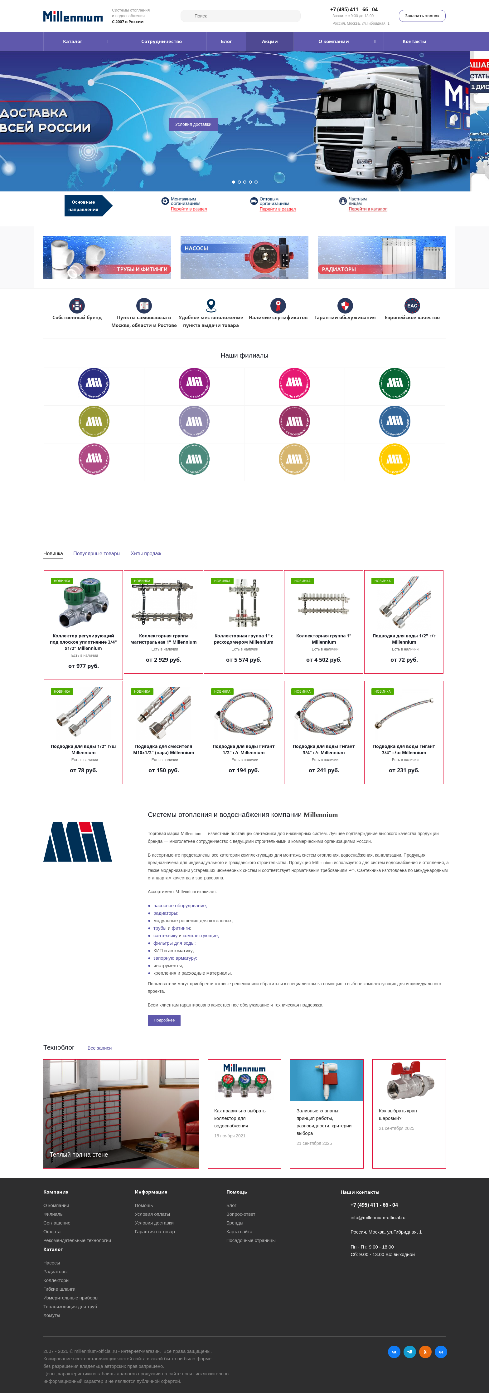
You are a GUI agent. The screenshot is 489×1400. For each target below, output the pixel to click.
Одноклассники (425, 1359)
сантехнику (165, 935)
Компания (56, 1198)
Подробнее (164, 1020)
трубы (160, 928)
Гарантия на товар (155, 1238)
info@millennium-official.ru (378, 1224)
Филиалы (53, 1221)
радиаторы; (165, 913)
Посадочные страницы (251, 1247)
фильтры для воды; (174, 943)
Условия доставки (212, 124)
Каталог (53, 1256)
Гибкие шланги (59, 1296)
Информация (151, 1198)
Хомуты (51, 1322)
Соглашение (56, 1229)
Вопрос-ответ (240, 1221)
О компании (56, 1212)
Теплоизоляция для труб (70, 1313)
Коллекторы (56, 1287)
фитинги (181, 928)
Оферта (52, 1238)
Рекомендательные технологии (77, 1247)
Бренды (234, 1229)
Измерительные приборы (71, 1304)
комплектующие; (201, 935)
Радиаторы (55, 1278)
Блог (231, 1212)
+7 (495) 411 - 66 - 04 (354, 10)
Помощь (144, 1212)
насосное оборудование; (180, 905)
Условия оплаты (152, 1221)
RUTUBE (441, 1359)
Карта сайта (239, 1238)
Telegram (410, 1359)
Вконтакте (394, 1359)
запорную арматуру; (175, 958)
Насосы (51, 1269)
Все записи (100, 1048)
